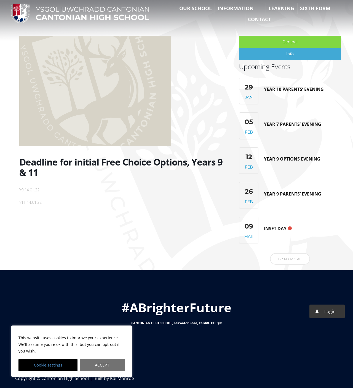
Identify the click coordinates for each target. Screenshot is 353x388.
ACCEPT (102, 365)
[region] (71, 351)
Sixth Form (315, 8)
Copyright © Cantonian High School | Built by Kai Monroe (74, 378)
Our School (195, 8)
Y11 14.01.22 (30, 202)
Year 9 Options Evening (292, 159)
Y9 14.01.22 (29, 189)
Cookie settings (48, 365)
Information (236, 8)
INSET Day (275, 229)
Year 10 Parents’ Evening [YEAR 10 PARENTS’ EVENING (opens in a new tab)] (294, 89)
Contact (259, 19)
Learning (281, 8)
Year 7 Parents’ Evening (292, 124)
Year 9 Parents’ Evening (292, 194)
